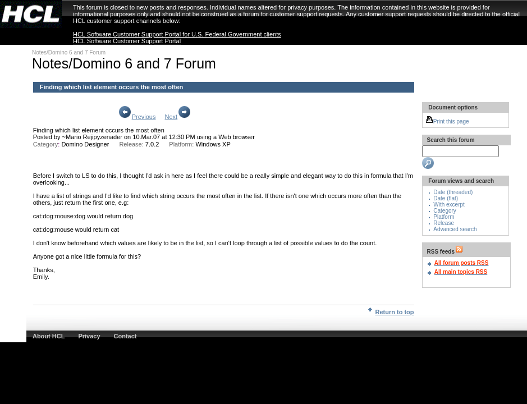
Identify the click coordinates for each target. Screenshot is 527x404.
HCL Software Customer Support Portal (127, 41)
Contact (125, 336)
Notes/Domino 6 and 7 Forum (69, 52)
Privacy (89, 336)
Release (443, 223)
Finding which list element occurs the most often (98, 130)
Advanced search (454, 229)
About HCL (49, 336)
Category (444, 211)
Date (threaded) (453, 192)
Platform (443, 217)
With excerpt (449, 204)
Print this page (447, 121)
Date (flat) (445, 198)
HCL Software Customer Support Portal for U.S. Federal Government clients (177, 34)
